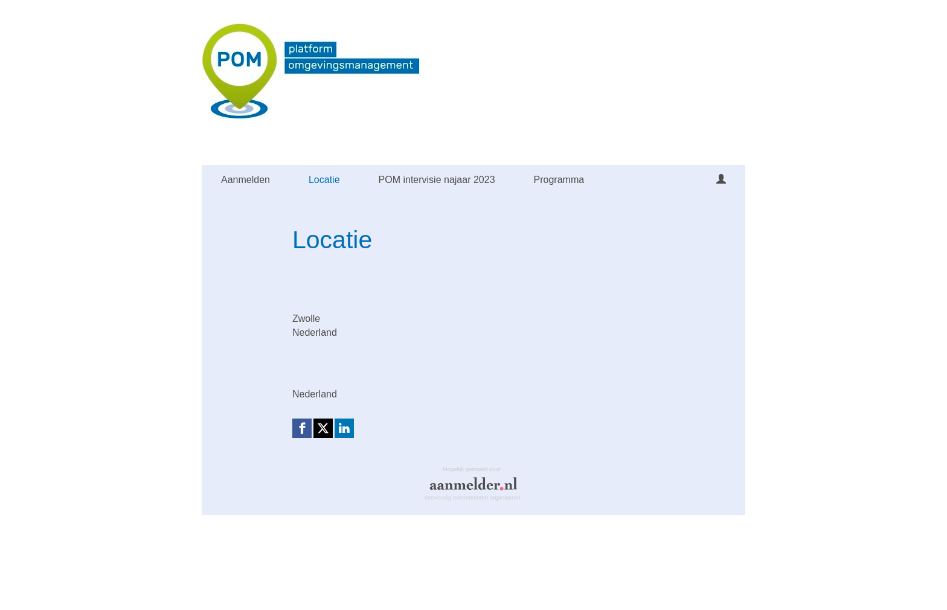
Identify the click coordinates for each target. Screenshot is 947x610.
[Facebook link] (302, 428)
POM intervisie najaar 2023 (437, 180)
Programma (559, 180)
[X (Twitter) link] (323, 428)
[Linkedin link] (344, 428)
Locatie (324, 180)
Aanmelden (245, 180)
